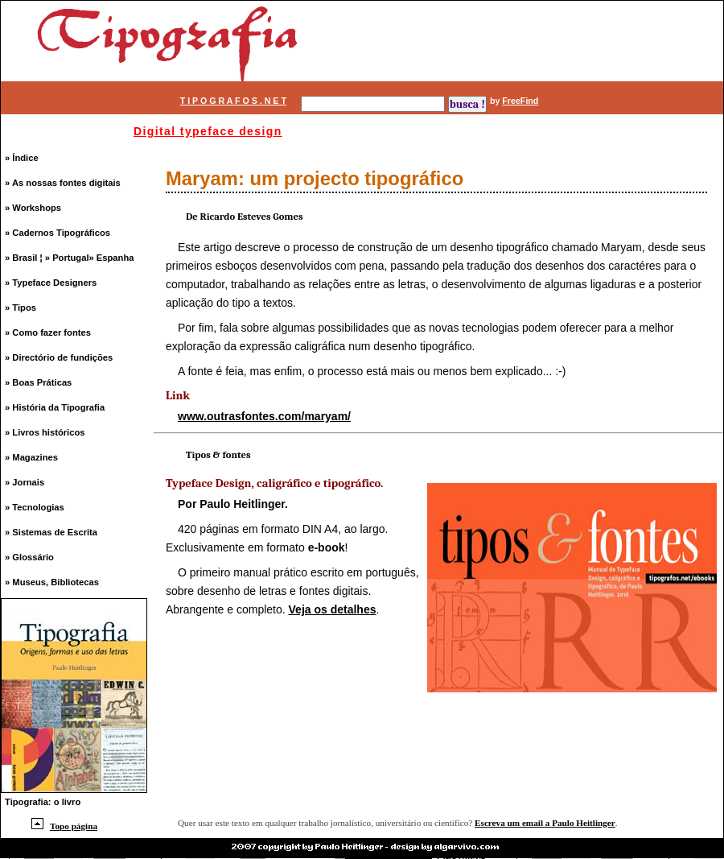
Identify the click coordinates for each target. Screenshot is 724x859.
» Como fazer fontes (48, 332)
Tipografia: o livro (42, 802)
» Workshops (33, 208)
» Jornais (24, 482)
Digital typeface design (208, 131)
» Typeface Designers (51, 282)
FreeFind (520, 100)
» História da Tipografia (55, 407)
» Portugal (67, 257)
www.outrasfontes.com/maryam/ (264, 416)
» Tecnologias (34, 507)
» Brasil (22, 257)
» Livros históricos (44, 432)
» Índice (22, 158)
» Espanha (111, 257)
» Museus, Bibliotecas (52, 582)
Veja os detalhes (332, 609)
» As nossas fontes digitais (63, 183)
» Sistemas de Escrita (51, 532)
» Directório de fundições (59, 357)
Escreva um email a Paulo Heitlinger (545, 823)
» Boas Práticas (38, 382)
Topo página (64, 826)
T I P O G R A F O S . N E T (233, 100)
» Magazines (31, 457)
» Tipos (20, 307)
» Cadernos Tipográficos (57, 232)
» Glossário (29, 557)
